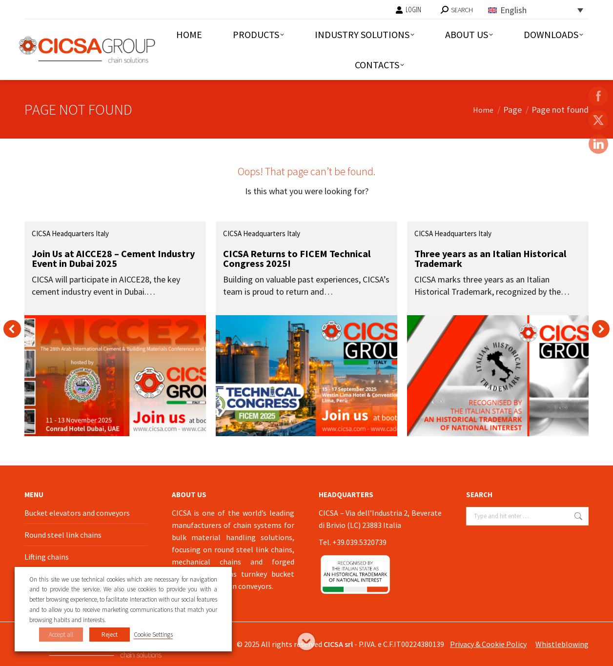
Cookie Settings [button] (153, 634)
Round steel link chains (63, 535)
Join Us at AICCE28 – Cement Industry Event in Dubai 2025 (113, 258)
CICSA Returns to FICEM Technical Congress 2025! (296, 258)
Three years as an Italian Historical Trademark (490, 258)
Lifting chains (46, 557)
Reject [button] (110, 634)
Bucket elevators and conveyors (77, 513)
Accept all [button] (61, 634)
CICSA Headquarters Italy (70, 233)
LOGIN (408, 10)
